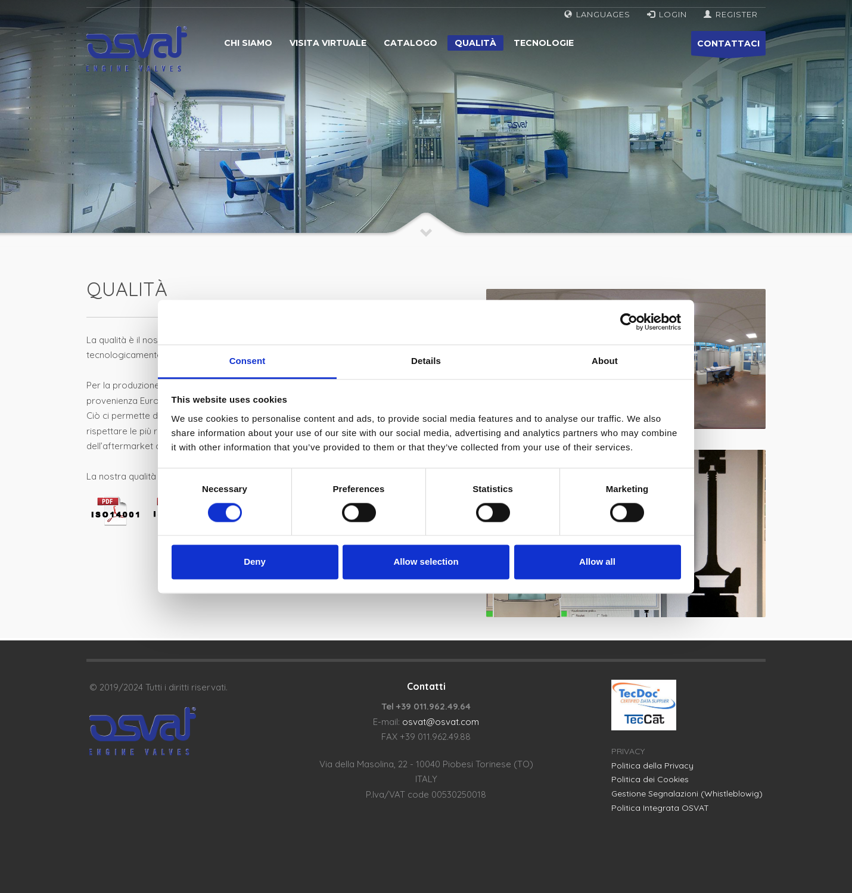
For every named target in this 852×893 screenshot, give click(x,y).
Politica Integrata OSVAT (660, 807)
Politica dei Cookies (650, 779)
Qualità (475, 43)
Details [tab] (426, 361)
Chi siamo (248, 43)
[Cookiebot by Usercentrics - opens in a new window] (629, 322)
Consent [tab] (247, 361)
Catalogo (410, 43)
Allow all (597, 562)
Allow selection (425, 562)
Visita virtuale (328, 43)
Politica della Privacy (652, 765)
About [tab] (605, 361)
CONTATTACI (728, 46)
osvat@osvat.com (440, 721)
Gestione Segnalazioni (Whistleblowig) (687, 793)
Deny (255, 562)
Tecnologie (544, 43)
